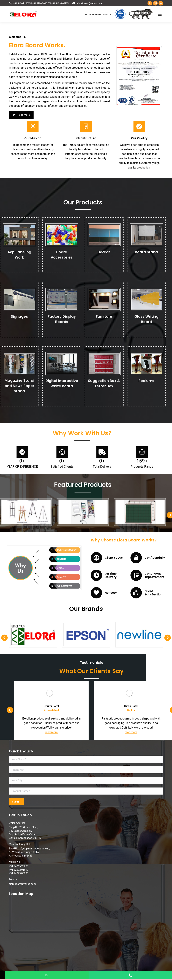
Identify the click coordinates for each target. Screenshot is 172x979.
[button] (130, 509)
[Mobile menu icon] (159, 14)
